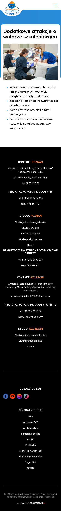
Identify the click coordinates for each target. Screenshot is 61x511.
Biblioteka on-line (30, 433)
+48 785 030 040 (33, 316)
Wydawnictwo (30, 428)
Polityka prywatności (30, 450)
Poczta (30, 439)
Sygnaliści (30, 462)
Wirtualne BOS (30, 422)
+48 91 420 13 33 (32, 311)
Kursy (30, 245)
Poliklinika (30, 445)
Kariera (30, 467)
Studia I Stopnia (30, 227)
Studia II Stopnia (30, 233)
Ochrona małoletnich (30, 456)
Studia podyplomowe (30, 239)
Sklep (31, 416)
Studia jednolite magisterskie (30, 222)
